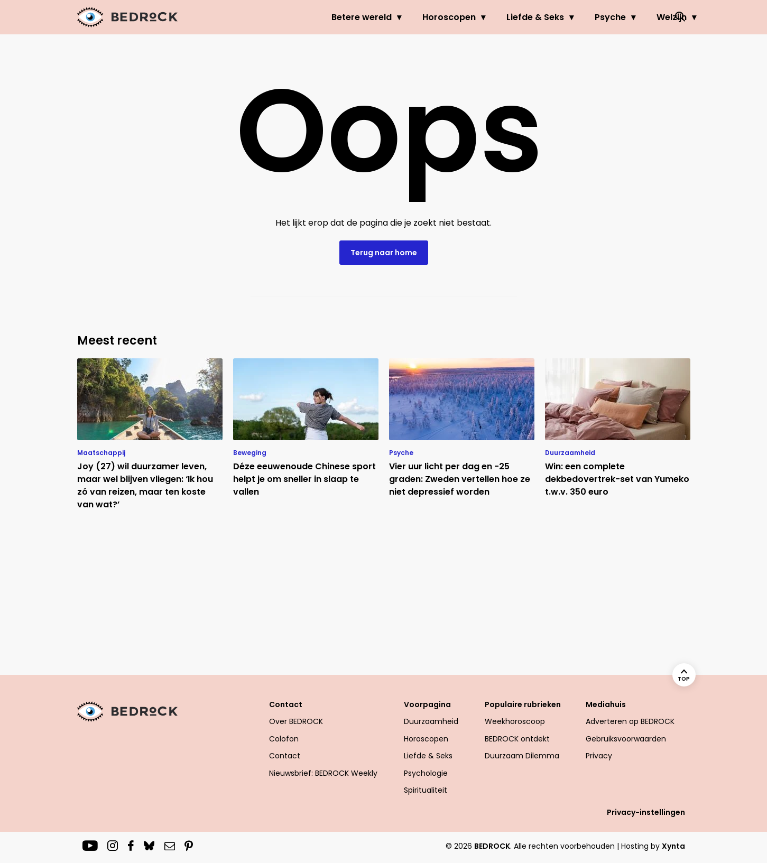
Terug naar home (383, 252)
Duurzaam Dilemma (522, 755)
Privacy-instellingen (646, 812)
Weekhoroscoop (515, 721)
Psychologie (426, 773)
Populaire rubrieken (523, 704)
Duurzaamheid (431, 721)
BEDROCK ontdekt (517, 739)
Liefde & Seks (492, 17)
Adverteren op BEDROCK (630, 721)
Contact (285, 704)
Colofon (284, 739)
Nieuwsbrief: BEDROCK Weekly (323, 773)
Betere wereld (319, 17)
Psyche (567, 17)
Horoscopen (406, 17)
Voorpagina (427, 704)
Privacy (599, 755)
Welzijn (629, 17)
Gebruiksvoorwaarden (626, 739)
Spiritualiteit (425, 790)
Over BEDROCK (296, 721)
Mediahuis (606, 704)
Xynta (673, 846)
